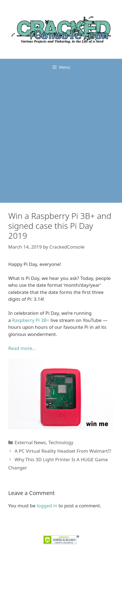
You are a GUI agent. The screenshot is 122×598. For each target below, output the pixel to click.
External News (30, 442)
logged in (47, 505)
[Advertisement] (61, 139)
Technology (60, 442)
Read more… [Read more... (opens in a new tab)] (22, 348)
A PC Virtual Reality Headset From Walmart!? (63, 451)
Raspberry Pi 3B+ (30, 320)
